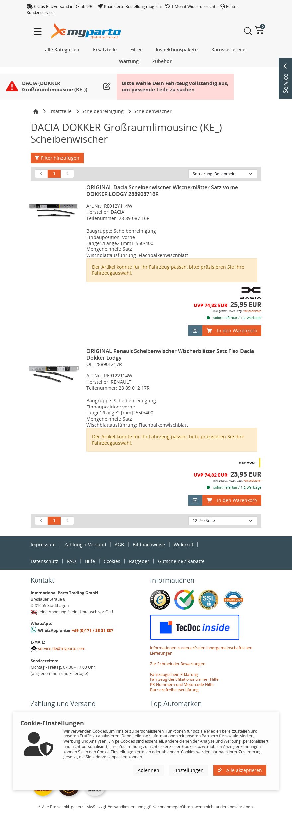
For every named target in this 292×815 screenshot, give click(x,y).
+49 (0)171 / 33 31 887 (92, 630)
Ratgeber (139, 561)
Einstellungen (188, 770)
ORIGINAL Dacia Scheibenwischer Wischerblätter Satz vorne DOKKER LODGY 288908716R (162, 191)
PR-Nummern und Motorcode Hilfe (182, 684)
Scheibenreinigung (103, 111)
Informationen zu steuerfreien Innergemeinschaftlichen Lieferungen (201, 650)
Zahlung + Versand (85, 544)
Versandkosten (252, 311)
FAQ (71, 561)
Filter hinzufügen (57, 158)
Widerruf (183, 544)
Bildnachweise (149, 544)
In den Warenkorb (232, 330)
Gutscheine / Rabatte (181, 561)
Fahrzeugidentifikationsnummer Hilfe (184, 679)
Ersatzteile (60, 111)
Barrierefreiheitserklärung (174, 690)
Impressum (43, 544)
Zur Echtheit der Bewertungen (177, 664)
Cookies (112, 561)
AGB (119, 544)
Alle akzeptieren (240, 770)
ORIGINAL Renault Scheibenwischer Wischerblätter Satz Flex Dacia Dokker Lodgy (170, 354)
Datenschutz (44, 561)
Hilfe (90, 561)
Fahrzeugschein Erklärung (174, 674)
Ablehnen (148, 770)
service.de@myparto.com (61, 648)
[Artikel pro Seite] (222, 520)
